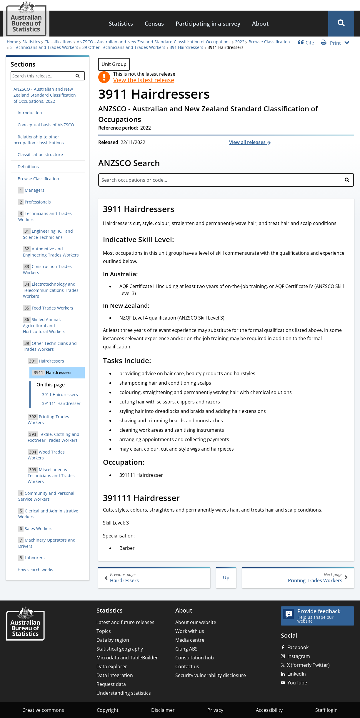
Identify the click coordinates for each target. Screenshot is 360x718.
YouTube (297, 682)
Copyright (108, 710)
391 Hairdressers (186, 47)
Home (12, 41)
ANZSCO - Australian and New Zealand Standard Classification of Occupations (154, 41)
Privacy (215, 710)
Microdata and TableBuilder (127, 657)
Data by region (112, 640)
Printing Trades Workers (297, 578)
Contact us (187, 666)
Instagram (298, 656)
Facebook (298, 647)
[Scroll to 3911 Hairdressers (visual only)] (181, 210)
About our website (195, 622)
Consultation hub (194, 657)
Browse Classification (269, 41)
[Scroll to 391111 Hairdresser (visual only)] (186, 498)
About (260, 23)
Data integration (114, 675)
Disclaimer (163, 710)
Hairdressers (155, 578)
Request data (111, 684)
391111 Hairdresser (61, 403)
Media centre (189, 640)
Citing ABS (186, 649)
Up (226, 577)
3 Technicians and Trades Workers (44, 47)
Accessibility (269, 710)
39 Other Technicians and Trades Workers (123, 47)
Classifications (58, 41)
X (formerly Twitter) (308, 665)
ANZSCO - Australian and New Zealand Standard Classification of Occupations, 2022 (45, 95)
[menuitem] (121, 23)
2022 (239, 41)
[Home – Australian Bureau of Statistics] (25, 624)
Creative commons (43, 710)
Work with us (189, 631)
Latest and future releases (125, 622)
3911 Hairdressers (60, 394)
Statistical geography (119, 649)
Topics (103, 631)
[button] (341, 24)
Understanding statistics (123, 693)
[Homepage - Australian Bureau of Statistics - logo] (26, 19)
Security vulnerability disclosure (210, 675)
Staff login (326, 710)
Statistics (121, 23)
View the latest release (143, 80)
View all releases (248, 142)
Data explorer (111, 666)
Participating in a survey (208, 23)
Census (154, 23)
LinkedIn (296, 674)
